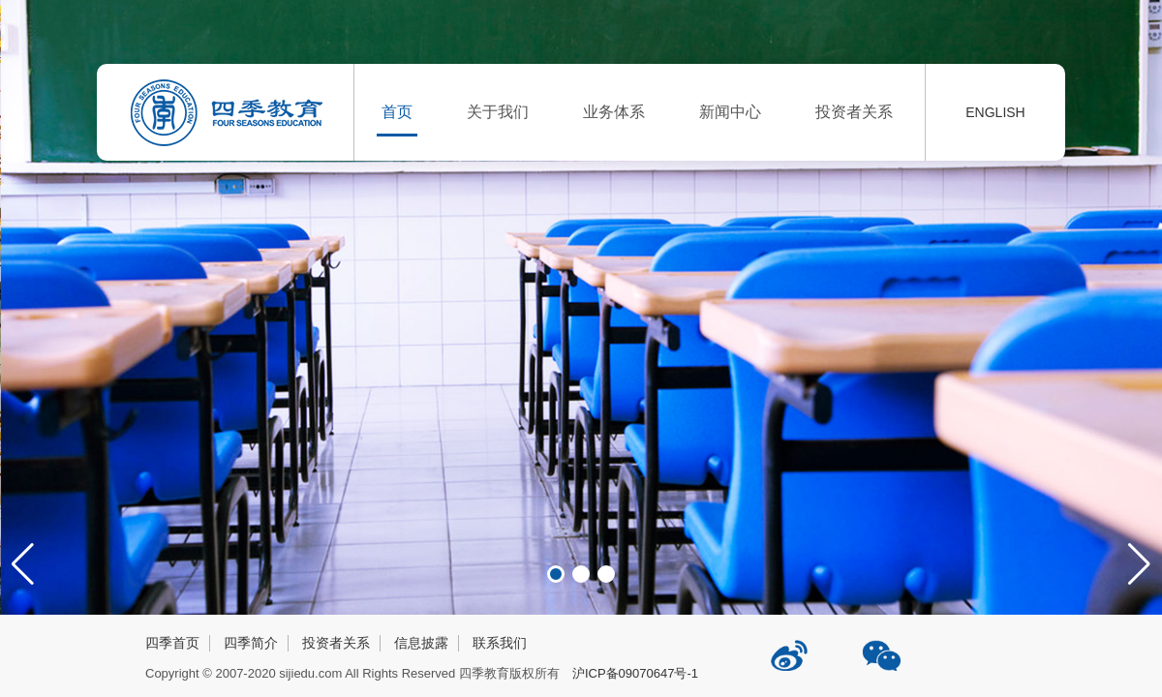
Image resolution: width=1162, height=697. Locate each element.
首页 (397, 112)
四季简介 (251, 643)
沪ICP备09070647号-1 (635, 673)
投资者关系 (854, 112)
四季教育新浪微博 (791, 648)
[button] (1139, 564)
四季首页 (172, 643)
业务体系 (614, 112)
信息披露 (421, 643)
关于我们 (498, 112)
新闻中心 (730, 112)
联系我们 (500, 643)
